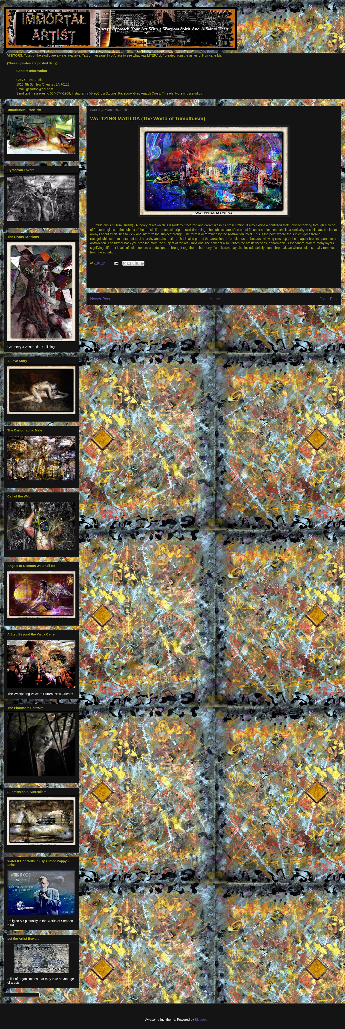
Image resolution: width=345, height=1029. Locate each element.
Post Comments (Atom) (223, 311)
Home (215, 299)
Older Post (328, 299)
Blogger (200, 1019)
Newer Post (100, 299)
